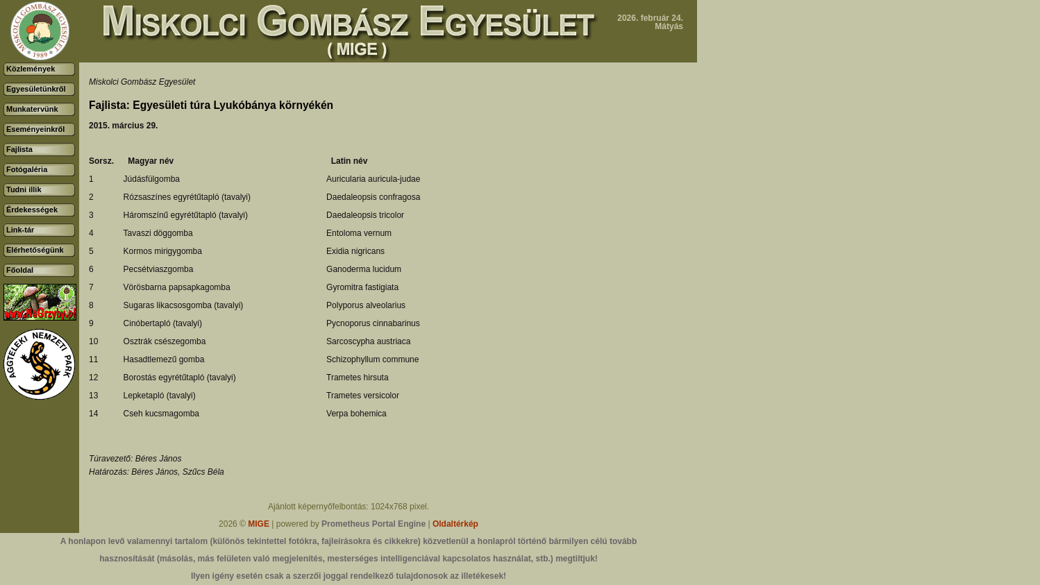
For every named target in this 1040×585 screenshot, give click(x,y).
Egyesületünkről (36, 89)
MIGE (258, 524)
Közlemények (30, 69)
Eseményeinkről (35, 129)
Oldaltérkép (455, 524)
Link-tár (20, 230)
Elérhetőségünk (35, 250)
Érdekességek (32, 209)
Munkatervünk (32, 109)
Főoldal (19, 270)
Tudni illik (24, 189)
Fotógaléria (26, 169)
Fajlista (19, 149)
